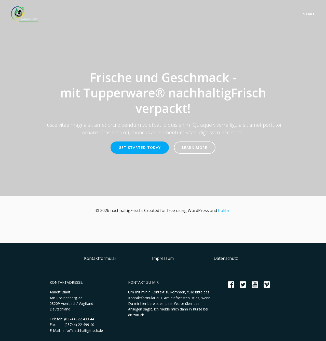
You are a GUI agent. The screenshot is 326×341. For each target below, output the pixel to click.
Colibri (224, 210)
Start (309, 13)
